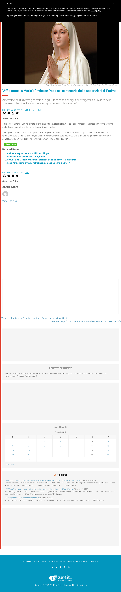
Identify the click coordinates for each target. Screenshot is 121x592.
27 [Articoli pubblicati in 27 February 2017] (13, 459)
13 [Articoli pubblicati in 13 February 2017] (13, 450)
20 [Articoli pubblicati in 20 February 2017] (13, 455)
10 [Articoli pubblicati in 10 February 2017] (76, 446)
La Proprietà (53, 561)
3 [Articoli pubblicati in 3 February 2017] (76, 441)
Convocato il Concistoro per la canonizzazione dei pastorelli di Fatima (41, 159)
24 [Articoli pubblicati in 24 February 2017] (76, 455)
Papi (40, 110)
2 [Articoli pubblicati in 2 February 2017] (60, 441)
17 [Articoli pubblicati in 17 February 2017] (76, 450)
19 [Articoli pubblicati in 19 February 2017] (108, 450)
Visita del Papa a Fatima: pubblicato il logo (28, 153)
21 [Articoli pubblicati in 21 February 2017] (29, 455)
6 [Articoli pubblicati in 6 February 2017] (12, 446)
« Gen (7, 465)
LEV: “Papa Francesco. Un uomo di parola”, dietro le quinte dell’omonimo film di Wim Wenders (39, 489)
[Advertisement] (60, 298)
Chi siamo (27, 561)
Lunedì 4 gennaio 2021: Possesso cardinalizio (22, 498)
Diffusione (42, 561)
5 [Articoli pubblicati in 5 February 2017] (108, 441)
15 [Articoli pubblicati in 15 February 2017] (44, 450)
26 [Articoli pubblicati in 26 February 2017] (108, 455)
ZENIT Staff (30, 110)
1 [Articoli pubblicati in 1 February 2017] (44, 441)
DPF (35, 561)
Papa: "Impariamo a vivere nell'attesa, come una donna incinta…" (38, 163)
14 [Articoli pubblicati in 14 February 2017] (29, 450)
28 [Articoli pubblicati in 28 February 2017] (29, 459)
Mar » (12, 465)
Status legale (72, 561)
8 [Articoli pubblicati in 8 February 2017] (44, 446)
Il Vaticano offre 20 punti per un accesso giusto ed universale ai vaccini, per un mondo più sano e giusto (43, 480)
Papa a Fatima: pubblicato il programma (26, 156)
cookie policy (96, 11)
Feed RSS (62, 475)
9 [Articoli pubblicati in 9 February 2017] (60, 446)
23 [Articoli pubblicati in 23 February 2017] (60, 455)
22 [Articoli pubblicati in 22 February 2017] (44, 455)
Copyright (83, 561)
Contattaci (93, 561)
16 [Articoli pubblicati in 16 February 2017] (60, 450)
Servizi (62, 561)
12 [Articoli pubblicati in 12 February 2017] (108, 446)
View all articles (9, 201)
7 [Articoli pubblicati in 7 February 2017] (28, 446)
